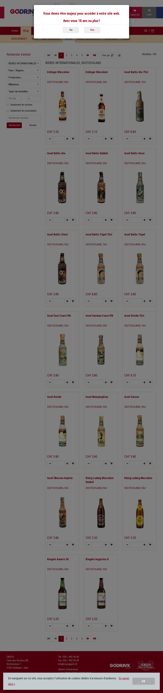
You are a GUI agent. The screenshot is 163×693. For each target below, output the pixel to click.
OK (143, 681)
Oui (70, 29)
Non (92, 29)
